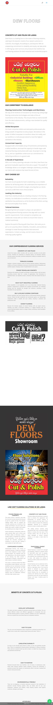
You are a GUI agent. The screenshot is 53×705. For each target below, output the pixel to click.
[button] (49, 701)
